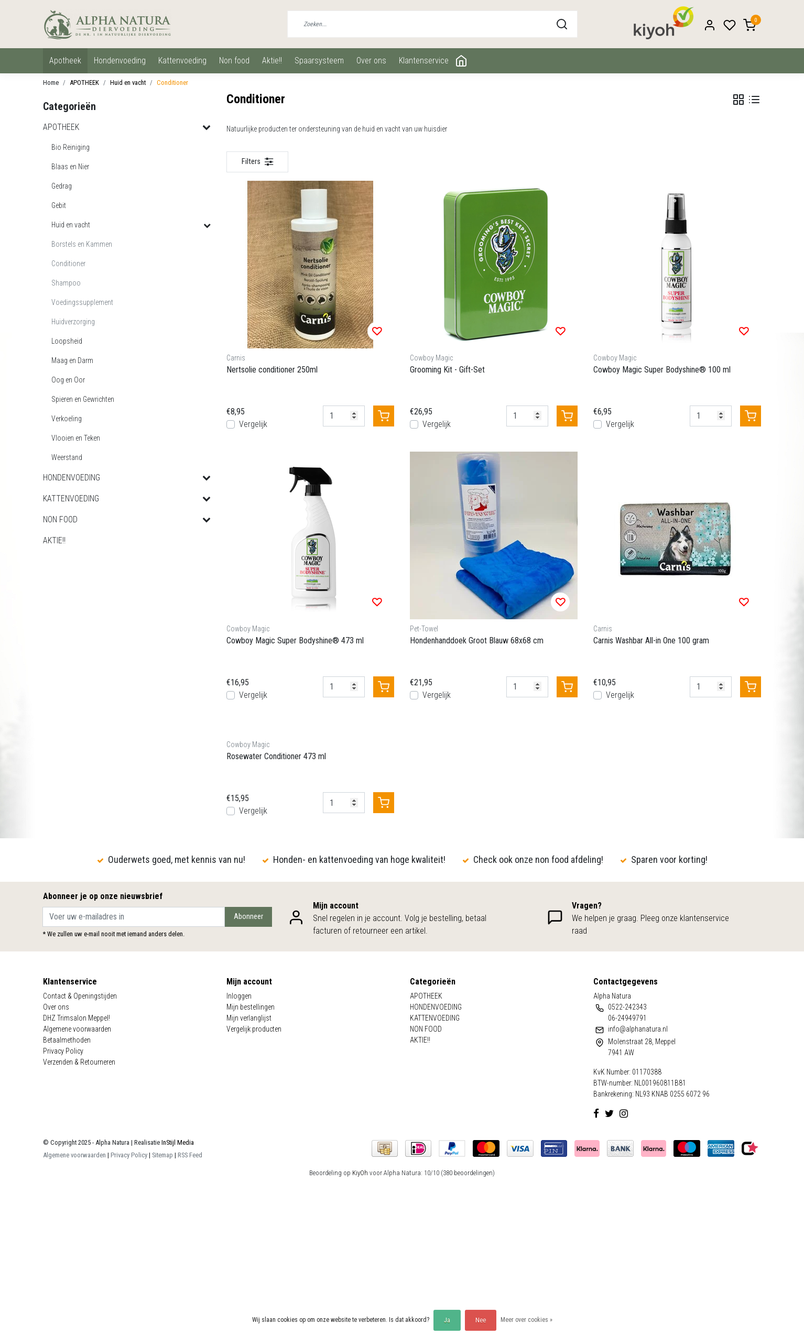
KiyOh (360, 1173)
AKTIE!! (272, 60)
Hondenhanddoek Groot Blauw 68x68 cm (477, 640)
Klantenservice (424, 60)
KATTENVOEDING (182, 60)
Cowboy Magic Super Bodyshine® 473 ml (295, 640)
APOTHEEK (65, 60)
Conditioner (172, 82)
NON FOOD (234, 60)
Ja (447, 1320)
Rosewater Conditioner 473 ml (276, 756)
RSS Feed (190, 1155)
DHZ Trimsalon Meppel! (76, 1018)
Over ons (371, 60)
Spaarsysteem (319, 60)
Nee (480, 1320)
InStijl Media (177, 1142)
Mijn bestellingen (250, 1007)
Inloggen (239, 996)
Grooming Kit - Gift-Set (447, 370)
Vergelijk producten (253, 1029)
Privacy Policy (63, 1051)
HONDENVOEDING (120, 60)
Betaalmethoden (67, 1040)
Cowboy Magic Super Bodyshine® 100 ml (662, 370)
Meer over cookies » (526, 1319)
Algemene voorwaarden (77, 1029)
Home (51, 82)
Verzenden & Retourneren (79, 1062)
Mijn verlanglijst (248, 1018)
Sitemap (162, 1155)
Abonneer (248, 916)
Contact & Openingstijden (80, 996)
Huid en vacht (128, 82)
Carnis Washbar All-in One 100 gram (651, 640)
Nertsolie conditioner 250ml (272, 370)
